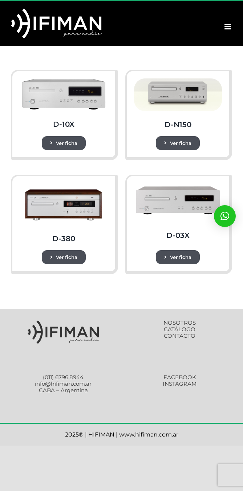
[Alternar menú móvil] (228, 27)
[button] (225, 216)
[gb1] (64, 81)
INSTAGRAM (180, 383)
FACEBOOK (179, 377)
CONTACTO (179, 335)
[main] (178, 81)
